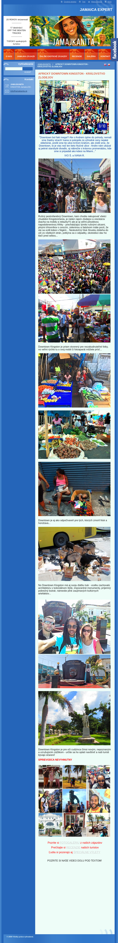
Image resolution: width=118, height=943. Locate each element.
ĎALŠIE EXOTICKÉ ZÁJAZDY (53, 56)
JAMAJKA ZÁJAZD (26, 56)
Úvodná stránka (70, 2)
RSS (110, 2)
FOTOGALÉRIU (70, 842)
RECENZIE (73, 847)
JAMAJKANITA (44, 64)
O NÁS (9, 56)
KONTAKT (105, 56)
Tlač (83, 2)
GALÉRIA (91, 56)
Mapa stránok (96, 2)
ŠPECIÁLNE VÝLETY (86, 852)
